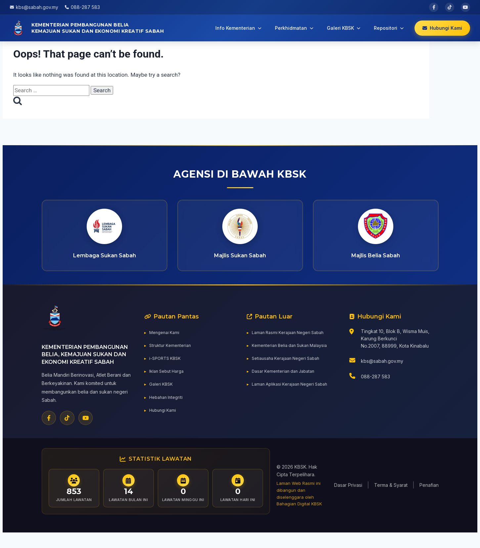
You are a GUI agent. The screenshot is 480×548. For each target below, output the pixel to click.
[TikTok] (66, 428)
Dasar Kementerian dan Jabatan (286, 381)
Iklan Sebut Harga (168, 381)
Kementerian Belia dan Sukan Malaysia (293, 355)
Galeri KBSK (162, 394)
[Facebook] (49, 428)
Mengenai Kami (166, 342)
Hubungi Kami (164, 420)
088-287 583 (375, 387)
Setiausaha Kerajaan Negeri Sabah (289, 368)
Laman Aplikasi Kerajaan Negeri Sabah (293, 394)
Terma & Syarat (391, 496)
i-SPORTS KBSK (166, 368)
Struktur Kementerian (172, 355)
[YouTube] (84, 428)
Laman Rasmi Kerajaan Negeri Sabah (291, 342)
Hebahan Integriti (167, 407)
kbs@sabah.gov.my (382, 371)
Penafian (429, 496)
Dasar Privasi (348, 496)
